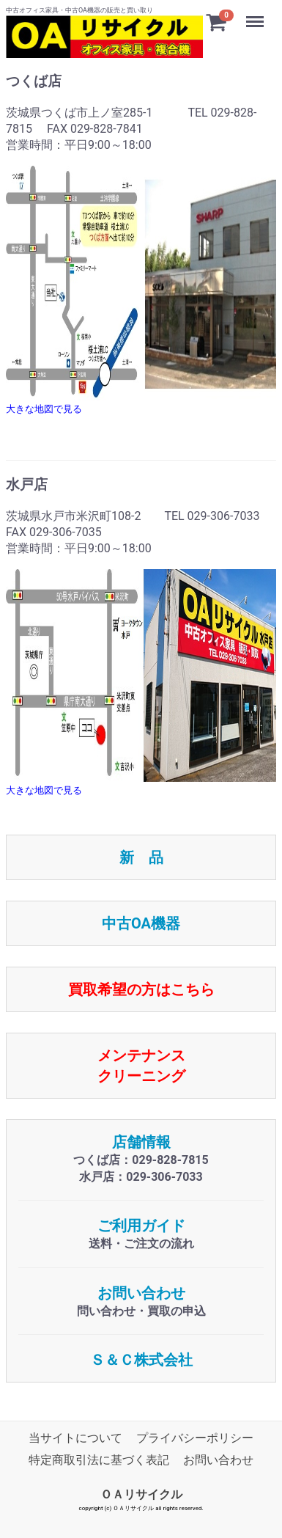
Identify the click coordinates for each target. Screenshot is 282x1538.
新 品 (141, 857)
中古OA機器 (141, 923)
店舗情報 (141, 1142)
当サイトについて (75, 1438)
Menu (256, 15)
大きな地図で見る (44, 408)
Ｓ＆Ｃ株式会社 (141, 1360)
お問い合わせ (141, 1293)
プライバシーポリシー (194, 1438)
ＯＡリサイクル (141, 1494)
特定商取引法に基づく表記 (99, 1460)
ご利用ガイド (141, 1225)
